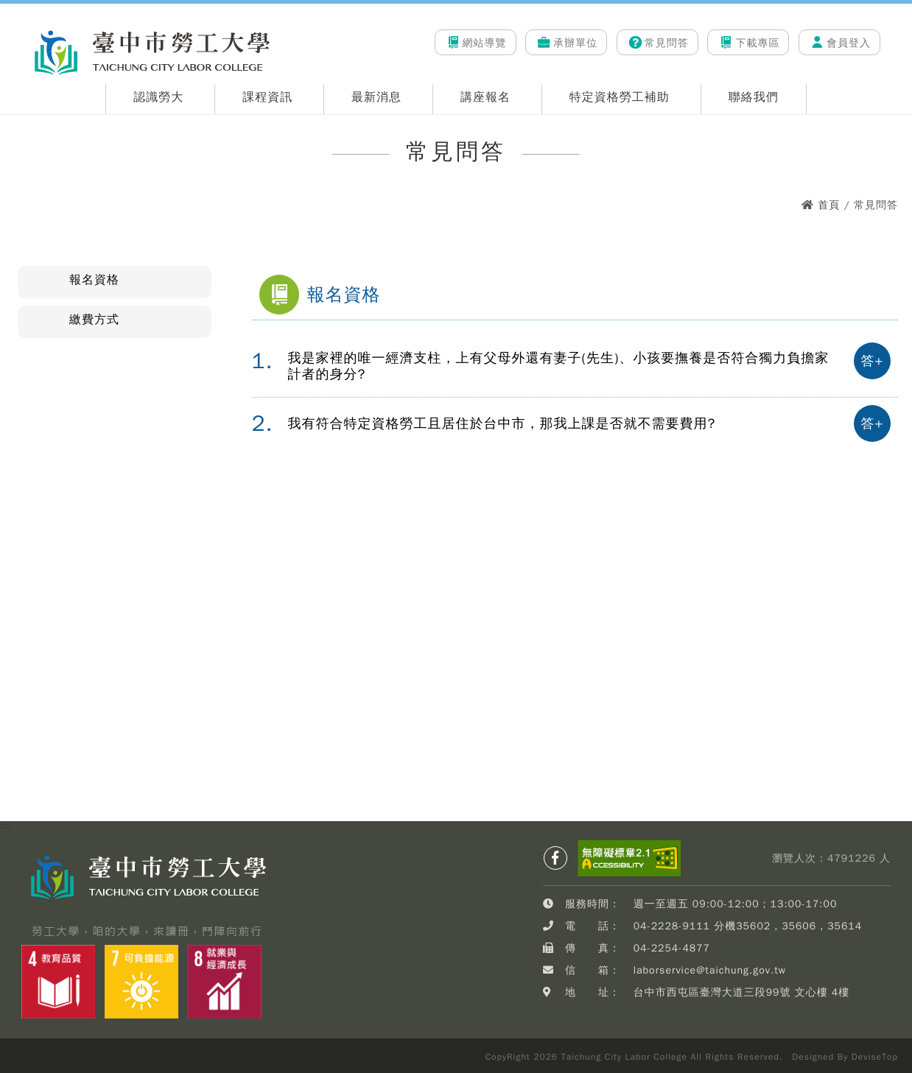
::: (19, 22)
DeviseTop (875, 1057)
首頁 (829, 205)
